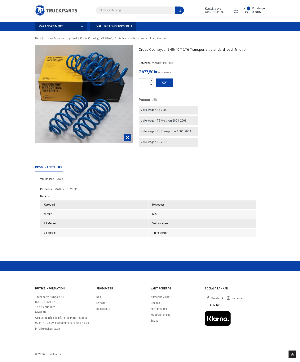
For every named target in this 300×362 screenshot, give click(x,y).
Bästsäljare (103, 310)
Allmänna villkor (161, 298)
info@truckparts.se (47, 330)
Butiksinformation (50, 290)
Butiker (155, 322)
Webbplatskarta (160, 316)
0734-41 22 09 (214, 13)
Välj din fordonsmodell (114, 26)
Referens (46, 191)
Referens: (145, 63)
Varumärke (47, 180)
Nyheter (101, 304)
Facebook (217, 300)
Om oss (155, 304)
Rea (98, 298)
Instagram (238, 300)
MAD (60, 180)
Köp (164, 83)
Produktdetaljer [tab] (49, 168)
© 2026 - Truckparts (48, 356)
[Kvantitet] (143, 82)
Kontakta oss (159, 310)
